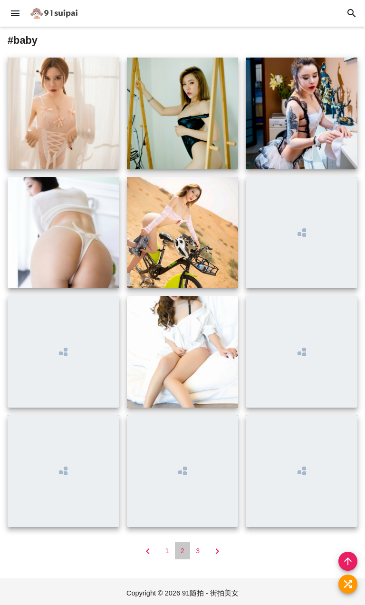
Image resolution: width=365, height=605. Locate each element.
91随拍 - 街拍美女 (210, 593)
